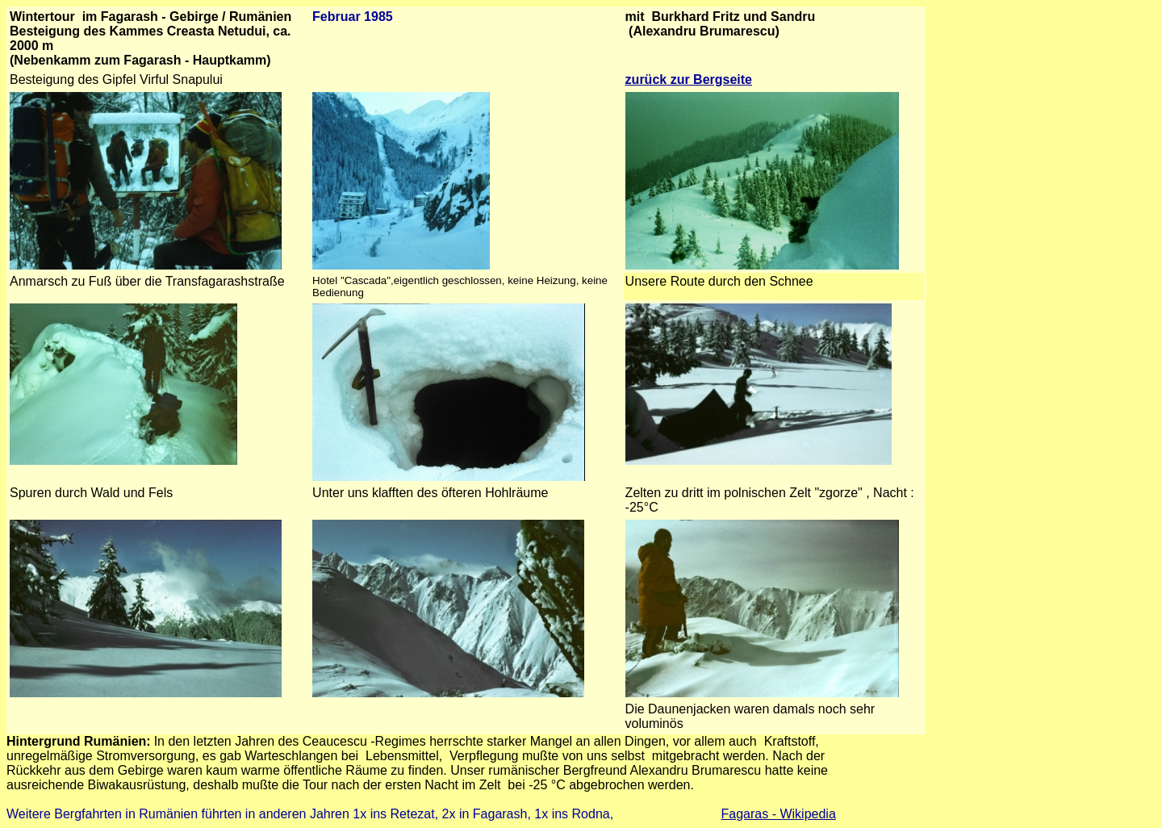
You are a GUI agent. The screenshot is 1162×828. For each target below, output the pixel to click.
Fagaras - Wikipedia (778, 814)
